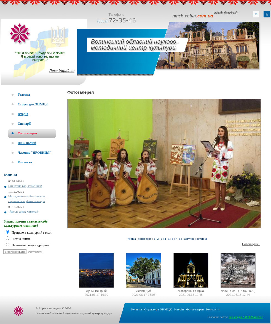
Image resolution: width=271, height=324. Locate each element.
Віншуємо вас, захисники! (25, 185)
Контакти (212, 309)
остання (202, 238)
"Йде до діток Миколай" (23, 211)
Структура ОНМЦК (158, 309)
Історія (179, 309)
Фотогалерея (80, 92)
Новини (9, 175)
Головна (136, 309)
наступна (188, 238)
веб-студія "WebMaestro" (246, 316)
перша (132, 238)
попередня (144, 238)
